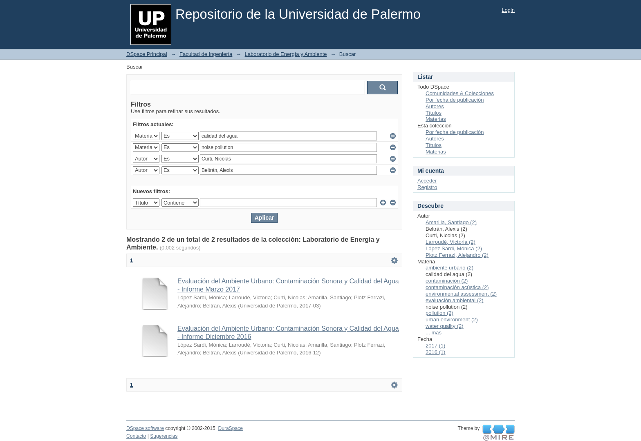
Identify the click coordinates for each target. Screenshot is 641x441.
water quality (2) (444, 326)
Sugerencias (163, 436)
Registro (427, 187)
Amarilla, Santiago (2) (451, 222)
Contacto (136, 436)
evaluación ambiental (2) (455, 300)
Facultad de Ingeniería (205, 54)
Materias (436, 119)
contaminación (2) (447, 281)
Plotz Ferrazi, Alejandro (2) (457, 255)
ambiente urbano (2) (449, 268)
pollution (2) (439, 313)
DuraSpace (230, 428)
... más (434, 333)
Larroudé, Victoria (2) (450, 242)
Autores (435, 106)
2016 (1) (435, 352)
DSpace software (145, 428)
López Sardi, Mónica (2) (454, 248)
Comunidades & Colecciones (460, 93)
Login (508, 10)
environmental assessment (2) (461, 294)
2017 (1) (435, 346)
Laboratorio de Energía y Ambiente (286, 54)
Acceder (427, 181)
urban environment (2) (452, 319)
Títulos (434, 113)
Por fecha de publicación (455, 100)
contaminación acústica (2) (457, 287)
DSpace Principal (146, 54)
